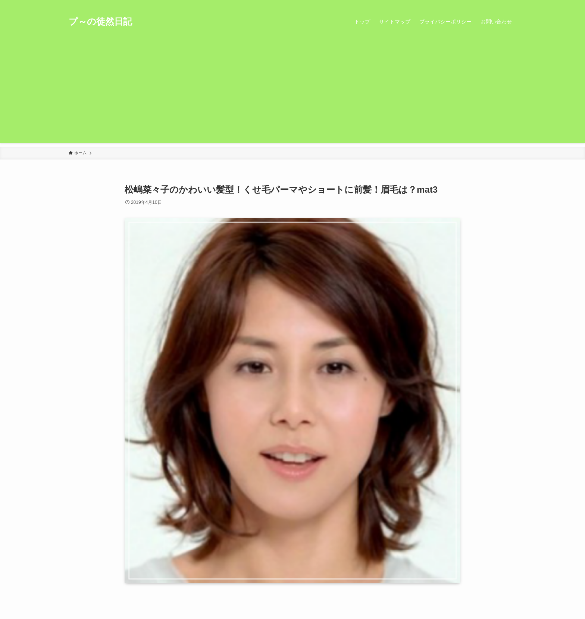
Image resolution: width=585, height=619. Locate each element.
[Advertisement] (292, 91)
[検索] (511, 4)
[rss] (502, 4)
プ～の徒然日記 (100, 21)
